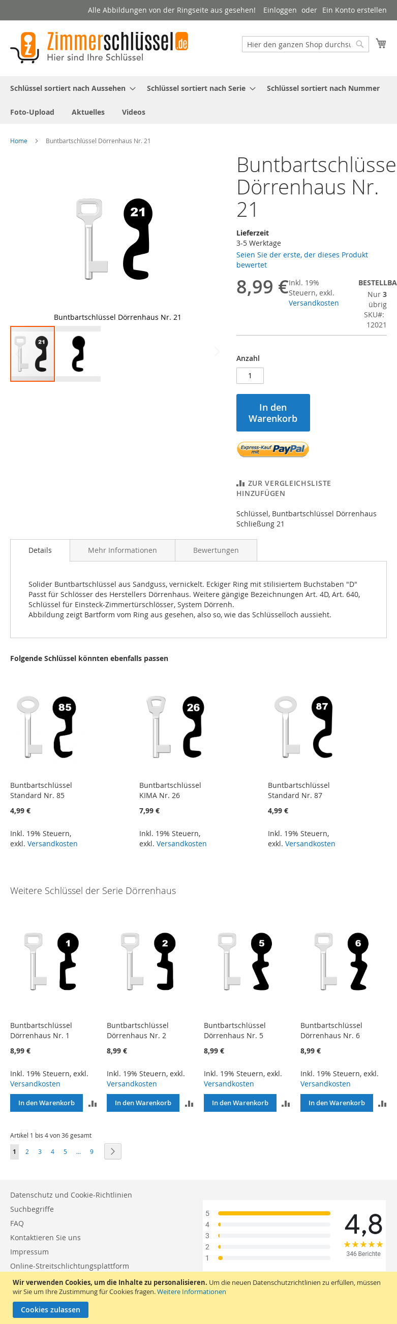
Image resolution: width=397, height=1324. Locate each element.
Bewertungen (216, 550)
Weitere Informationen (191, 1291)
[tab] (40, 550)
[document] (200, 1298)
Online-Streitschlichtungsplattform (69, 1266)
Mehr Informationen (122, 550)
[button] (204, 239)
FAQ (17, 1223)
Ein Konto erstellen (354, 10)
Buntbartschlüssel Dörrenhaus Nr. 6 (331, 1030)
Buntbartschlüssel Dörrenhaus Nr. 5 (235, 1030)
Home (18, 141)
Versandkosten (314, 303)
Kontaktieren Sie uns (45, 1237)
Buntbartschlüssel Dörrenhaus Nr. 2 (138, 1030)
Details (40, 550)
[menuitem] (70, 88)
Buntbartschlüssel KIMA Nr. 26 (170, 790)
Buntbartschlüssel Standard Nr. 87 (299, 790)
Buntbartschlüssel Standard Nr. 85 (41, 790)
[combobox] (305, 44)
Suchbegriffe (32, 1209)
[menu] (198, 100)
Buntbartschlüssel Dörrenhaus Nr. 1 (41, 1030)
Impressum (29, 1251)
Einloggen (280, 10)
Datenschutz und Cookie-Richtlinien (71, 1195)
